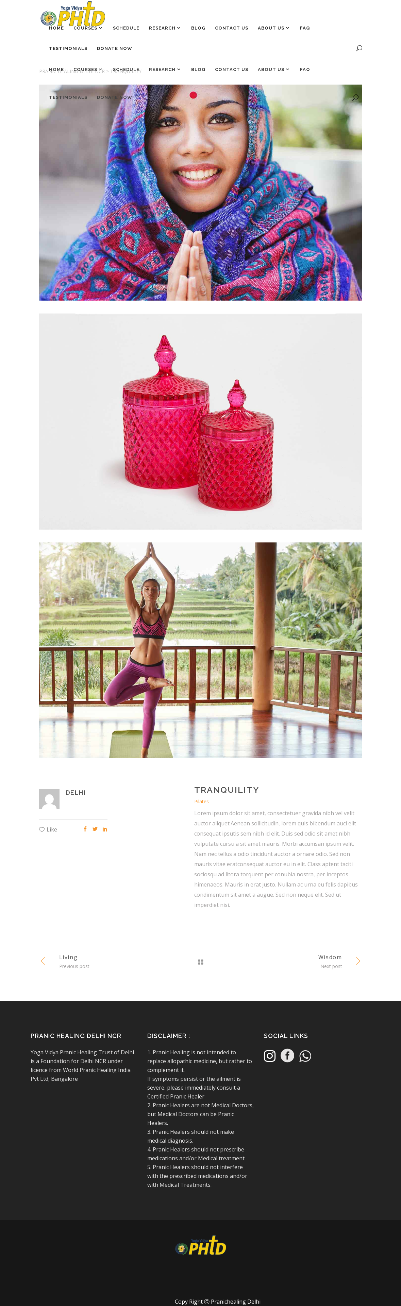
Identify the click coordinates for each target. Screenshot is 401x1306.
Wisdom (330, 957)
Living (68, 957)
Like (52, 829)
